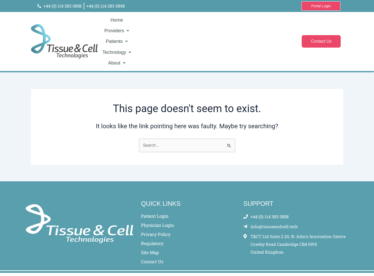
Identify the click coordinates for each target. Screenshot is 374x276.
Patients (193, 34)
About (250, 34)
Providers (164, 34)
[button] (164, 34)
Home (141, 34)
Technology (222, 34)
